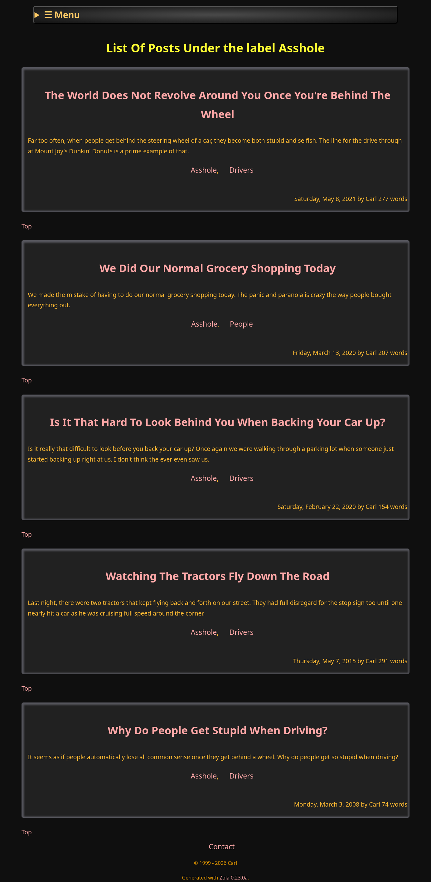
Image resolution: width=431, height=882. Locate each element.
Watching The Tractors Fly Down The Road (218, 575)
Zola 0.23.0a (234, 877)
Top (27, 226)
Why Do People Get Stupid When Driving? (217, 730)
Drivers (241, 170)
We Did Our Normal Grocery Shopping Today (217, 268)
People (241, 324)
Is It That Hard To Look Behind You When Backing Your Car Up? (217, 422)
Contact (222, 846)
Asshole (204, 170)
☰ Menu (62, 14)
